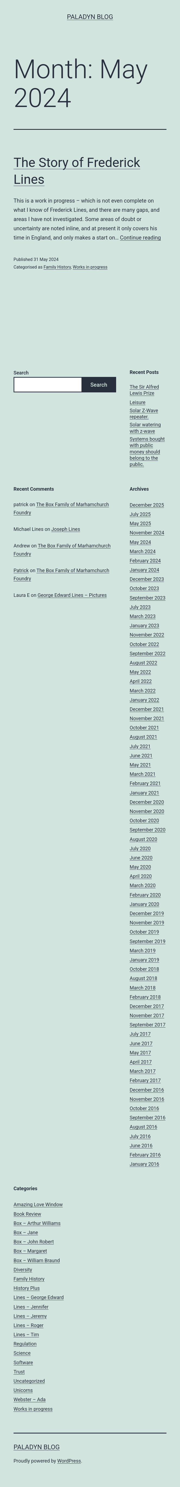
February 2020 (145, 895)
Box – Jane (26, 1232)
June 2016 (141, 1145)
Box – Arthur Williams (37, 1223)
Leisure (137, 402)
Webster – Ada (30, 1399)
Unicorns (23, 1390)
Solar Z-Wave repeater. (144, 414)
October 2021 (144, 727)
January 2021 (144, 793)
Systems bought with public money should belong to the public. (147, 451)
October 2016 (144, 1108)
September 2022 (147, 653)
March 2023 (143, 616)
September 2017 (147, 1025)
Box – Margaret (30, 1251)
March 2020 (143, 885)
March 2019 (143, 950)
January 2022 (144, 700)
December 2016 (147, 1090)
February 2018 (145, 997)
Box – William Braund (37, 1260)
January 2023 (144, 625)
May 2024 (140, 542)
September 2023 (147, 598)
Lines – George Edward (39, 1297)
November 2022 (147, 635)
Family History (57, 267)
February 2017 (145, 1080)
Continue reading (140, 237)
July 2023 (140, 607)
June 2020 (141, 858)
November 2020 (147, 811)
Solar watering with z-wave (145, 428)
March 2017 (143, 1071)
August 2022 (143, 663)
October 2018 (144, 969)
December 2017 (147, 1006)
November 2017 (147, 1015)
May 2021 (140, 765)
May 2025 (140, 523)
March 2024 (143, 551)
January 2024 (144, 570)
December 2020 (147, 802)
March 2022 (143, 691)
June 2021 (141, 755)
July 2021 (140, 746)
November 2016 (147, 1099)
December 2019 (147, 913)
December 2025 (147, 505)
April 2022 (141, 681)
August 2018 (143, 978)
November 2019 (147, 922)
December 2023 (147, 579)
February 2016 (145, 1155)
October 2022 (144, 644)
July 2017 (140, 1034)
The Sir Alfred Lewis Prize (144, 390)
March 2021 (143, 774)
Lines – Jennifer (31, 1307)
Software (23, 1362)
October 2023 (144, 588)
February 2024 (145, 560)
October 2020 (144, 820)
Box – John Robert (34, 1242)
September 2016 (147, 1117)
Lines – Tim (26, 1334)
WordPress (69, 1461)
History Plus (27, 1288)
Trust (19, 1372)
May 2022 (140, 672)
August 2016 (143, 1127)
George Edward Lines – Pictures (72, 595)
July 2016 (140, 1136)
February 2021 (145, 783)
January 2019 (144, 960)
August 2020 (143, 839)
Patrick (21, 570)
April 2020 (141, 876)
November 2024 (147, 532)
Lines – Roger (29, 1325)
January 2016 (144, 1164)
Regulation (25, 1344)
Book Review (27, 1214)
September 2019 (147, 941)
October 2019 (144, 932)
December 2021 (147, 709)
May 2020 (140, 867)
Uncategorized (29, 1381)
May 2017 (140, 1053)
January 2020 (144, 904)
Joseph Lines (65, 529)
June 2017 (141, 1043)
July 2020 (140, 848)
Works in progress (90, 267)
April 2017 (141, 1062)
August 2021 (143, 737)
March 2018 (143, 988)
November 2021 (147, 718)
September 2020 (147, 830)
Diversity (23, 1269)
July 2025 (140, 514)
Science (22, 1353)
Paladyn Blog (90, 17)
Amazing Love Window (38, 1204)
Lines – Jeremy (30, 1316)
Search (21, 373)
